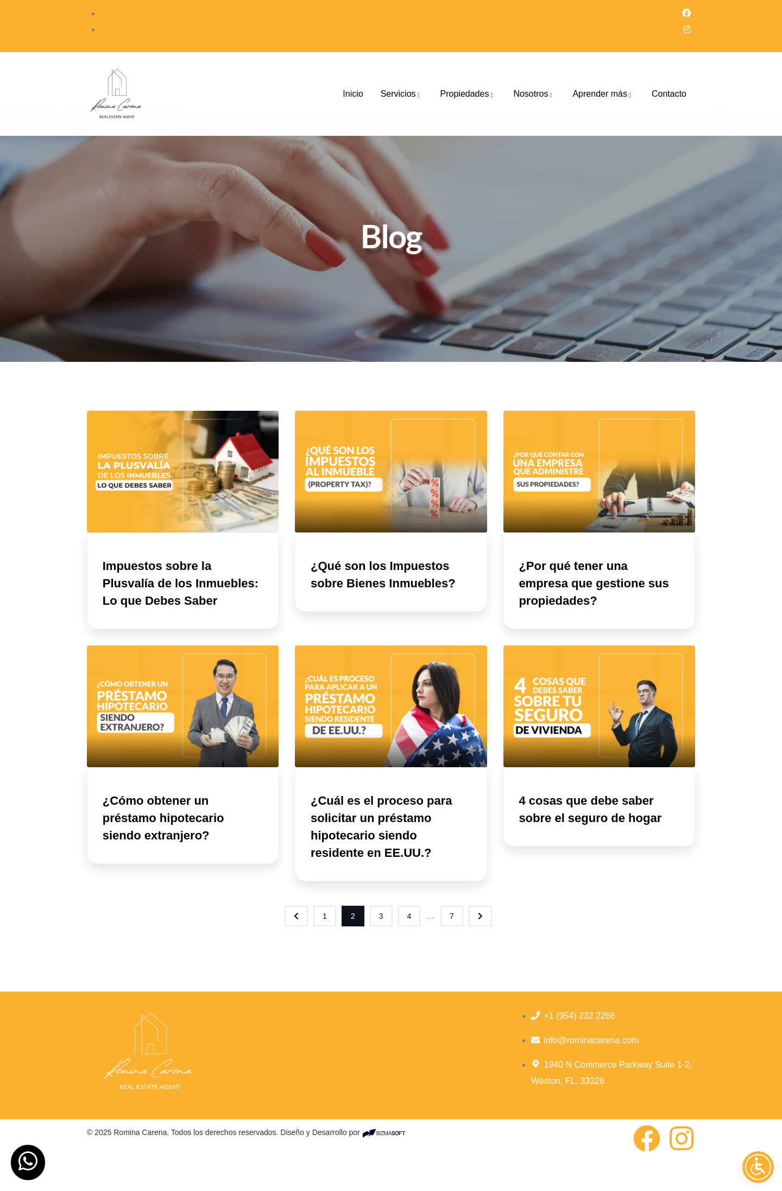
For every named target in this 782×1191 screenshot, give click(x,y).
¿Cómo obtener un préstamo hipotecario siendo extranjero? (167, 835)
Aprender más (603, 93)
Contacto (669, 93)
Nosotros (534, 93)
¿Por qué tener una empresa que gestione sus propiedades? (598, 583)
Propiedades (468, 93)
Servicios (402, 93)
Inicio (353, 93)
